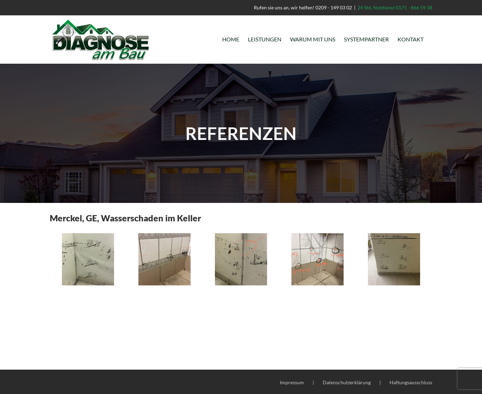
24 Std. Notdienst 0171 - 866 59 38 (395, 7)
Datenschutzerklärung (347, 382)
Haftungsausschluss (410, 382)
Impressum (292, 382)
